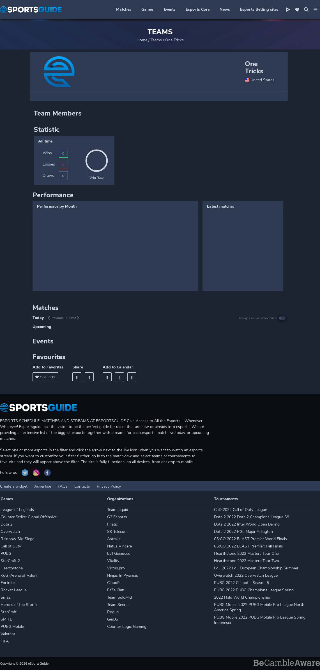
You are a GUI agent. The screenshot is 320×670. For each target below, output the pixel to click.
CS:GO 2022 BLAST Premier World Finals (250, 539)
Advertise (42, 486)
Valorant (8, 634)
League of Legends (17, 509)
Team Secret (118, 604)
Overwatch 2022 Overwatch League (246, 575)
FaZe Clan (115, 590)
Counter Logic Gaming (126, 626)
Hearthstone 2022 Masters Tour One (246, 553)
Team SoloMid (119, 597)
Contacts (82, 486)
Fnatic (112, 524)
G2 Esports (117, 517)
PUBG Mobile (12, 626)
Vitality (113, 560)
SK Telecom (117, 531)
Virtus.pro (116, 568)
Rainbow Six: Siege (17, 539)
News (225, 9)
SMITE (6, 619)
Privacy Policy (109, 486)
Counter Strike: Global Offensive (29, 517)
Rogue (113, 612)
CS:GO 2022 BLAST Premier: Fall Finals (248, 546)
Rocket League (14, 590)
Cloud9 (113, 582)
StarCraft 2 (10, 560)
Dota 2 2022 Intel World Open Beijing (247, 524)
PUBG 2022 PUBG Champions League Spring (254, 590)
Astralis (113, 539)
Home (142, 40)
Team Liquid (117, 509)
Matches (123, 9)
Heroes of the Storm (19, 604)
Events (170, 9)
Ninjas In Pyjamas (122, 575)
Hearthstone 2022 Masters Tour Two (246, 560)
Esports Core (198, 9)
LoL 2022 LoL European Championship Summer (256, 568)
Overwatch (10, 531)
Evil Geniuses (118, 553)
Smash (7, 597)
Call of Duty (11, 546)
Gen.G (112, 619)
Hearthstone (12, 568)
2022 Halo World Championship (242, 597)
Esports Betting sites (259, 9)
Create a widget (13, 486)
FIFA (5, 641)
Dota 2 (6, 524)
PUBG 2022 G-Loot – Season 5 (241, 582)
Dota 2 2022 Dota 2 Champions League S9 (251, 517)
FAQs (63, 486)
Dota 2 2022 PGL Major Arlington (243, 531)
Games (147, 9)
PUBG (6, 553)
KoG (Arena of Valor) (19, 575)
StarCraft (9, 612)
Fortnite (8, 582)
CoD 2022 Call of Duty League (240, 509)
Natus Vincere (119, 546)
